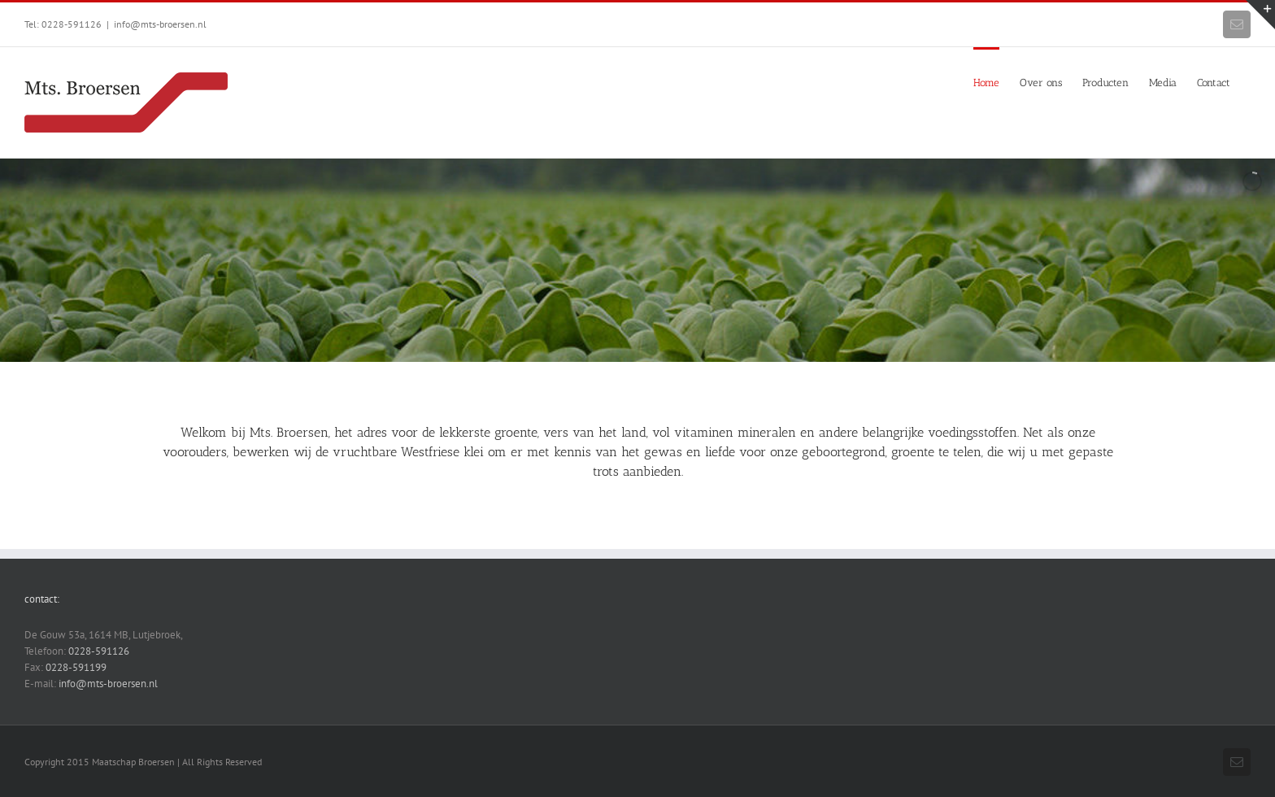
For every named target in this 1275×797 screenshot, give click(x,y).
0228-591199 (76, 667)
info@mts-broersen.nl (160, 24)
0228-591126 (98, 651)
